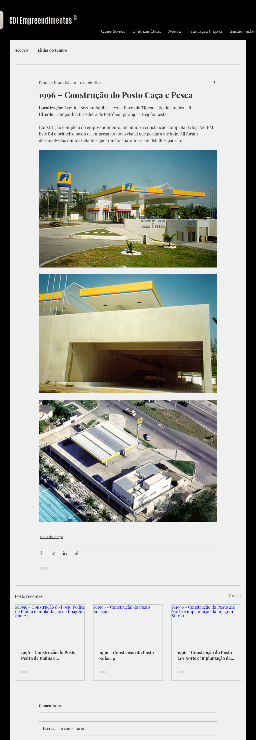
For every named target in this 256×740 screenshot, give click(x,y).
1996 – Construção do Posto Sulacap (126, 655)
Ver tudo (235, 595)
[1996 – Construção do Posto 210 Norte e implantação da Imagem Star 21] (206, 624)
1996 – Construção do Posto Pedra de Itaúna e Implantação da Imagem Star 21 (49, 655)
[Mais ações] (214, 82)
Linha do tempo (52, 50)
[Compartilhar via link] (76, 553)
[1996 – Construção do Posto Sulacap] (128, 624)
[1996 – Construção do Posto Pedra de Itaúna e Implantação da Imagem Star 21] (49, 624)
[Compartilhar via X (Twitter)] (53, 553)
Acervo (21, 50)
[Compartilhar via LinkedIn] (64, 553)
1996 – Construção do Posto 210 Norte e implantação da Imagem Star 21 (204, 655)
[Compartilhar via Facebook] (41, 553)
